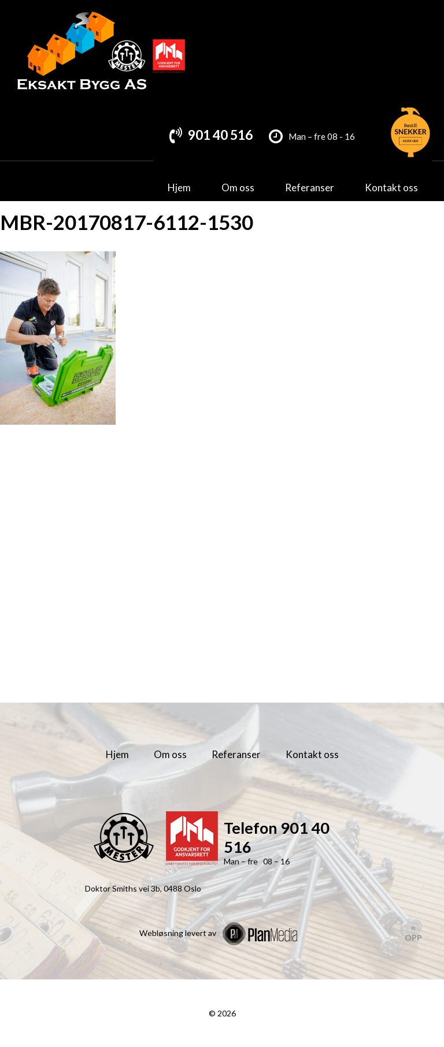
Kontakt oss (391, 187)
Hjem (179, 187)
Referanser (309, 187)
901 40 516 (220, 135)
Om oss (237, 187)
